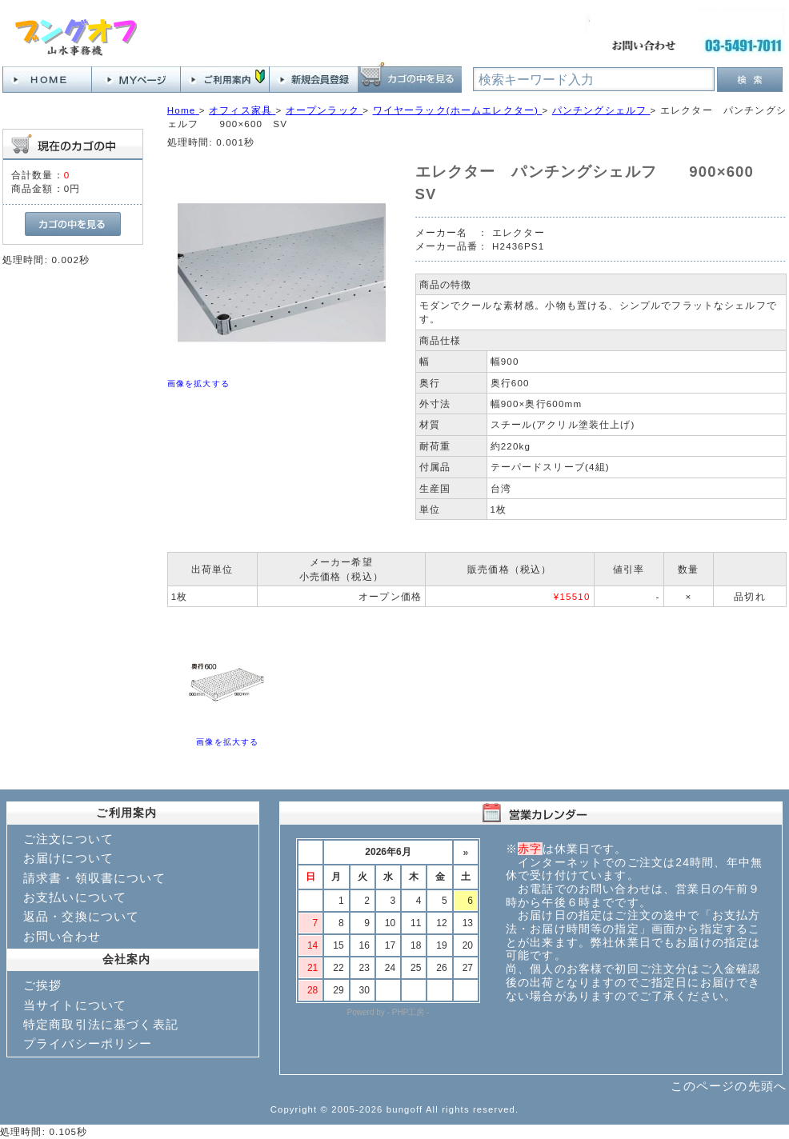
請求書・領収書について (94, 878)
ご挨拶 (42, 985)
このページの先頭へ (729, 1086)
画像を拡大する (198, 383)
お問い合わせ (62, 936)
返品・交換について (81, 916)
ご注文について (68, 838)
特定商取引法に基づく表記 (100, 1024)
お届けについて (68, 858)
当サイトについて (74, 1005)
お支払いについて (74, 897)
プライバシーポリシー (88, 1043)
